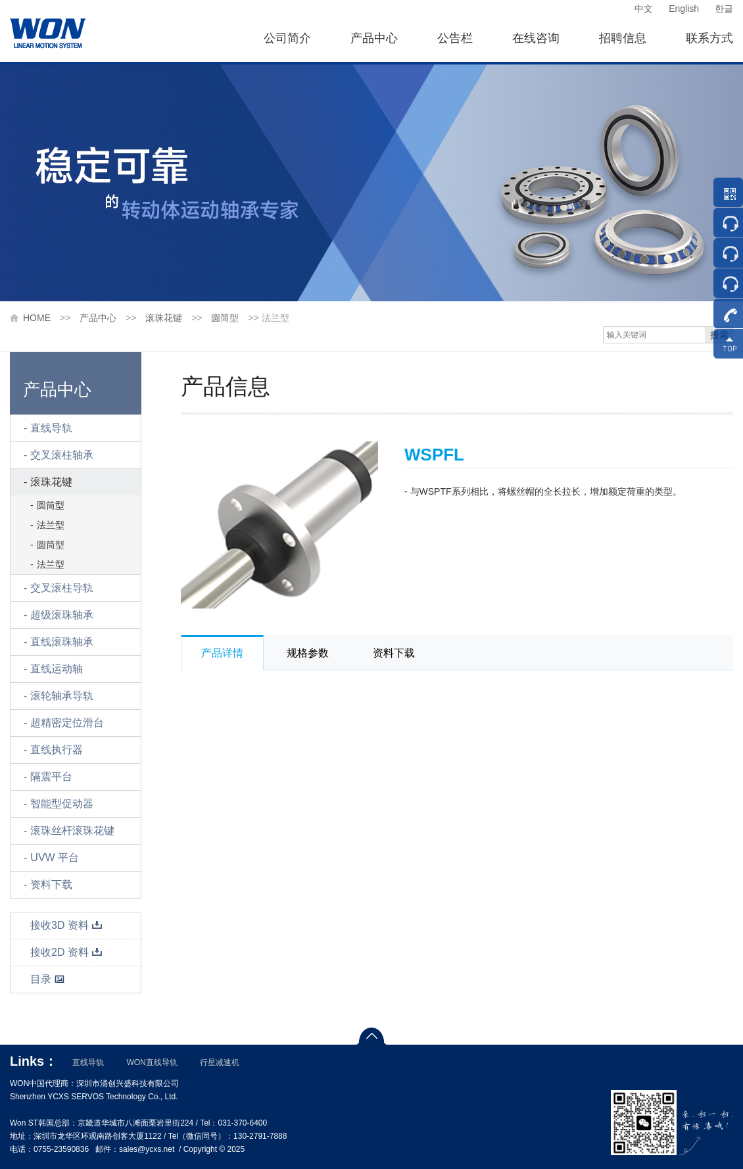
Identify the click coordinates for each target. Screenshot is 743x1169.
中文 (644, 8)
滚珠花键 (163, 317)
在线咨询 (536, 38)
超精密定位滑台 (67, 722)
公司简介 (287, 38)
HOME (37, 317)
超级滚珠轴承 (61, 614)
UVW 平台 (54, 857)
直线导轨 (51, 428)
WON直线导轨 (151, 1062)
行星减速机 (219, 1062)
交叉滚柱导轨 (61, 587)
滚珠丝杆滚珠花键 (72, 830)
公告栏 (455, 38)
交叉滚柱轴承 (61, 454)
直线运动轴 (56, 668)
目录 (47, 979)
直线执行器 (56, 749)
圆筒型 (225, 317)
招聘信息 (622, 38)
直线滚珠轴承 (61, 641)
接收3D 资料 (66, 925)
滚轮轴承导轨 (61, 695)
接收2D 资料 (66, 952)
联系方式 (709, 38)
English (684, 8)
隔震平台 (51, 776)
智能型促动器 (61, 803)
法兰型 (50, 525)
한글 (724, 8)
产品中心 (374, 38)
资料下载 (51, 884)
